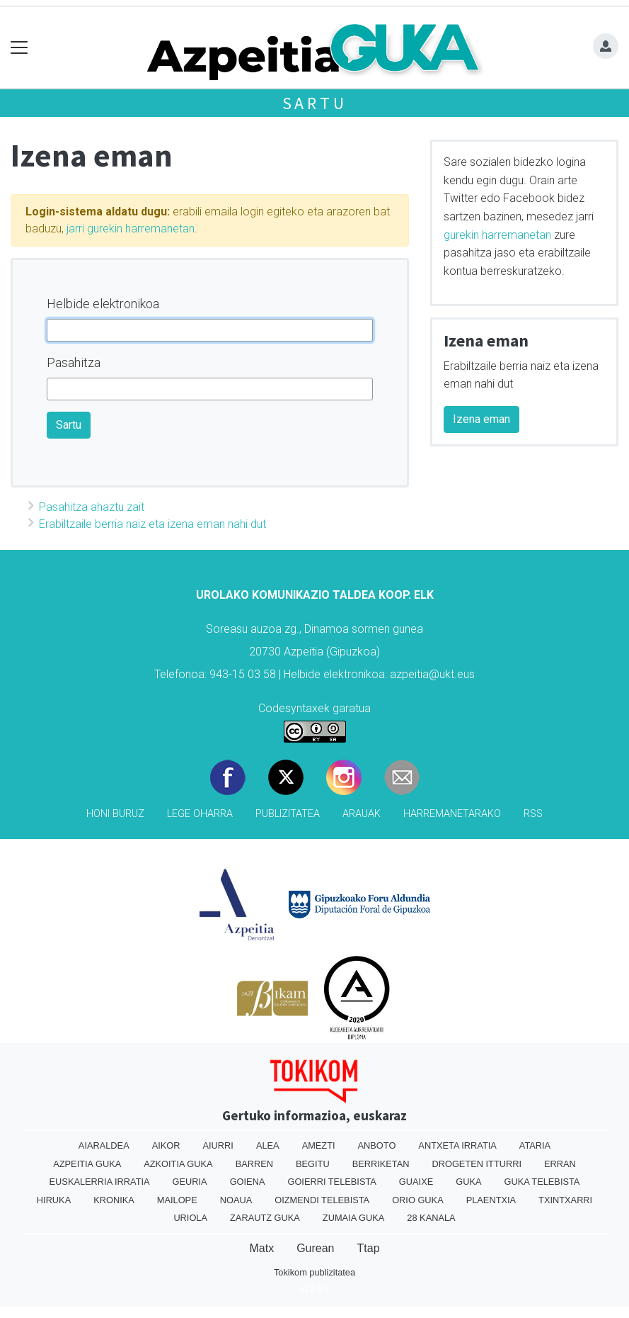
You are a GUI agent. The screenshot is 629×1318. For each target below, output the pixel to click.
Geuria (190, 1181)
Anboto (377, 1145)
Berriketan (381, 1164)
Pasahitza (73, 362)
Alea (267, 1145)
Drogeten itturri (476, 1164)
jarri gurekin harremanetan (131, 228)
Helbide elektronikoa (103, 303)
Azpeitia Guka (87, 1164)
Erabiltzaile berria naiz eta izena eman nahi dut (152, 524)
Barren (254, 1164)
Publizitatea (287, 814)
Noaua (236, 1200)
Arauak (361, 814)
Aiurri (218, 1145)
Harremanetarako (452, 814)
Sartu (314, 103)
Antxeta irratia (457, 1145)
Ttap (368, 1248)
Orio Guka (418, 1200)
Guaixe (416, 1181)
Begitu (313, 1164)
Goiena (247, 1181)
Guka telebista (541, 1181)
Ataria (534, 1145)
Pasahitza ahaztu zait (91, 507)
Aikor (166, 1145)
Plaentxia (491, 1200)
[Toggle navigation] (19, 47)
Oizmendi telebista (322, 1200)
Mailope (177, 1200)
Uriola (190, 1217)
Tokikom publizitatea (314, 1272)
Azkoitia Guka (178, 1164)
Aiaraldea (104, 1145)
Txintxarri (565, 1200)
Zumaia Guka (353, 1217)
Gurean (315, 1248)
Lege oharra (200, 814)
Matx (261, 1248)
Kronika (113, 1200)
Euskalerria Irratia (100, 1181)
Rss (533, 814)
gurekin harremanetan (497, 235)
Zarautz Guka (265, 1217)
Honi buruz (115, 814)
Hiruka (54, 1200)
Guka (468, 1181)
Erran (560, 1164)
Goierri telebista (331, 1181)
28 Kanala (431, 1217)
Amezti (318, 1145)
